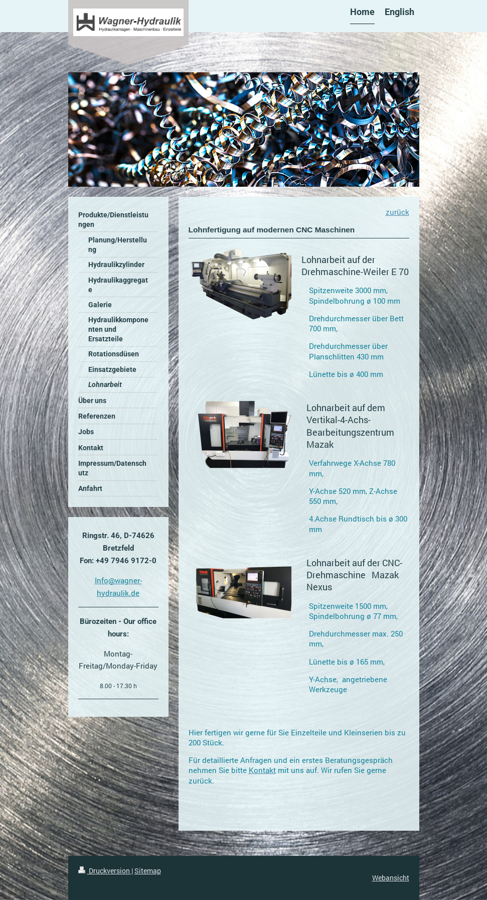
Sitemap (147, 870)
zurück (397, 212)
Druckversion (104, 870)
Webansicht (390, 877)
